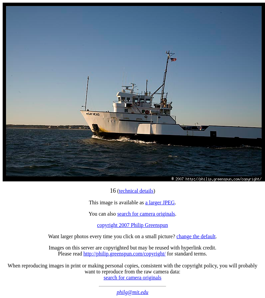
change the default (195, 236)
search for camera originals (146, 214)
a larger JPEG (160, 202)
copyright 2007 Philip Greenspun (132, 225)
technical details (136, 191)
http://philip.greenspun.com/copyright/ (124, 253)
